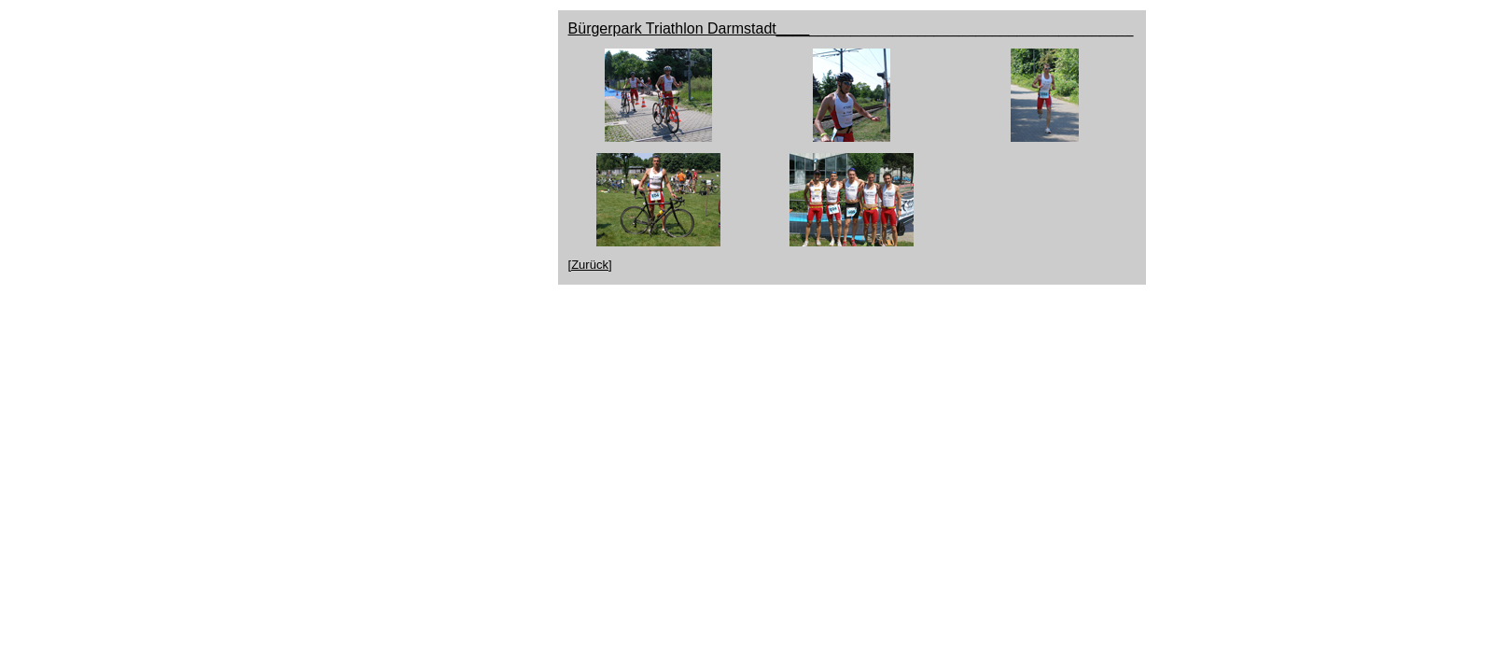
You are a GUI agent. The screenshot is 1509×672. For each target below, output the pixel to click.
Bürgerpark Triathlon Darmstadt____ (689, 28)
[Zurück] (590, 265)
